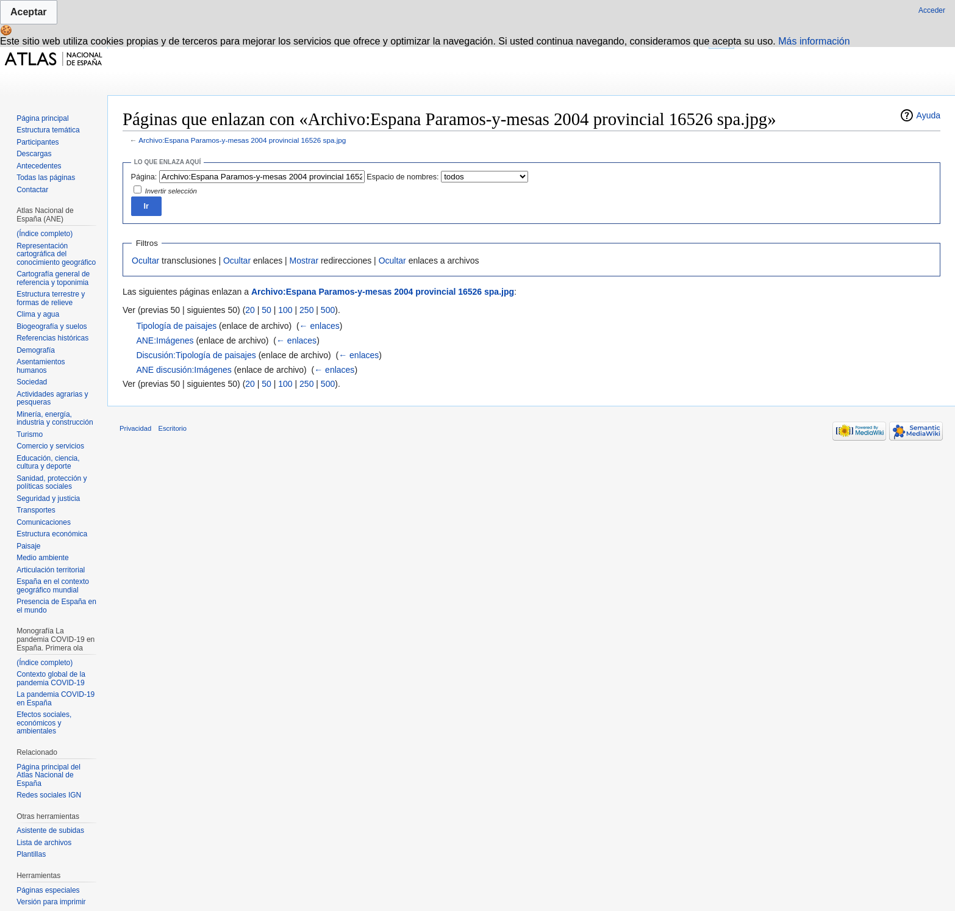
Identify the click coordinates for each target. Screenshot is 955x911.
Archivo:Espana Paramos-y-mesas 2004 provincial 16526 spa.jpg (242, 140)
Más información (813, 41)
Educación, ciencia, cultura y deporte (47, 462)
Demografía (35, 350)
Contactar (32, 189)
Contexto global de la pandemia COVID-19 (50, 678)
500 (328, 310)
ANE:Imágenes (164, 340)
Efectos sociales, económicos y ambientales (43, 722)
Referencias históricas (52, 338)
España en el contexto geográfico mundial (52, 585)
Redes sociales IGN (48, 795)
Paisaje (28, 546)
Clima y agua (37, 314)
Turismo (29, 434)
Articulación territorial (50, 570)
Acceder (931, 10)
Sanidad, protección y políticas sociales (51, 482)
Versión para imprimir (50, 902)
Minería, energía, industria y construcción (54, 418)
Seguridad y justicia (48, 498)
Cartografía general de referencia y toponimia (53, 278)
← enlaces (319, 326)
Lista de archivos (43, 842)
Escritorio (172, 428)
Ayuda (928, 115)
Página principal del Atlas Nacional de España (48, 775)
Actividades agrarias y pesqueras (52, 398)
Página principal (42, 118)
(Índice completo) (44, 233)
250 (306, 310)
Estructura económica (51, 534)
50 (266, 310)
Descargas (33, 153)
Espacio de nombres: (402, 177)
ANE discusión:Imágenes (183, 370)
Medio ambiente (42, 557)
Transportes (35, 510)
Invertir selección (171, 191)
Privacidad (135, 428)
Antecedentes (38, 166)
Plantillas (31, 854)
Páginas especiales (47, 890)
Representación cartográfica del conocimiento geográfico (56, 254)
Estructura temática (47, 130)
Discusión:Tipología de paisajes (196, 355)
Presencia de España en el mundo (56, 605)
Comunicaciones (43, 522)
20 (250, 310)
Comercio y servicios (50, 446)
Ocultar (145, 260)
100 (285, 310)
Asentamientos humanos (40, 366)
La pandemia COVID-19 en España (55, 698)
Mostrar (304, 260)
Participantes (37, 142)
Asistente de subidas (50, 830)
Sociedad (31, 382)
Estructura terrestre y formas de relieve (50, 298)
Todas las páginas (45, 177)
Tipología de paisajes (176, 326)
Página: (144, 177)
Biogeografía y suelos (51, 326)
